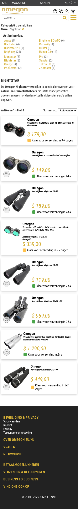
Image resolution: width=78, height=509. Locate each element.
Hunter (45, 48)
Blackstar (12, 44)
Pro (43, 57)
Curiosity (46, 44)
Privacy (7, 429)
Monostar (12, 57)
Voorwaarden (11, 421)
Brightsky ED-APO (52, 40)
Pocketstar (13, 68)
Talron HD (47, 64)
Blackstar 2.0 (14, 48)
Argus (10, 40)
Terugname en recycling (17, 432)
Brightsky (12, 52)
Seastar (46, 60)
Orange (10, 64)
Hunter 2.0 (48, 52)
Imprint (7, 425)
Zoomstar (47, 68)
